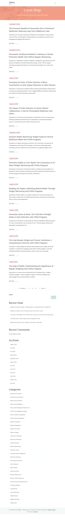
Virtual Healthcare (14, 497)
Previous (22, 293)
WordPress (35, 516)
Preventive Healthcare (15, 462)
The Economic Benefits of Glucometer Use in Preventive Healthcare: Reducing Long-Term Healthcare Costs (32, 30)
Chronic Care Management (16, 409)
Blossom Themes (51, 515)
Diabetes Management (15, 430)
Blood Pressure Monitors (16, 405)
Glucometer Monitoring (15, 444)
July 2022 (12, 388)
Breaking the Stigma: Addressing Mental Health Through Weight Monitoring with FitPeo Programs (30, 194)
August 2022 (13, 384)
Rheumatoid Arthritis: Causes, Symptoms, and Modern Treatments (26, 327)
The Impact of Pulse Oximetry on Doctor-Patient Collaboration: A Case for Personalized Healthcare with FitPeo (32, 115)
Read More (13, 43)
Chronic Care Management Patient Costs (20, 412)
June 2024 (12, 374)
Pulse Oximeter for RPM (16, 465)
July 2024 (12, 370)
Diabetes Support (14, 437)
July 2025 (12, 353)
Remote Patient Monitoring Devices (19, 486)
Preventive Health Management (18, 458)
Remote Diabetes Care (15, 479)
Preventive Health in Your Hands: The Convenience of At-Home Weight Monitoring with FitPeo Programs (32, 168)
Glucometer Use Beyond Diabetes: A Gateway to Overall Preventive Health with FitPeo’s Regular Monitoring (32, 56)
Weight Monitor (14, 500)
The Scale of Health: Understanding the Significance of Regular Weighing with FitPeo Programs (32, 272)
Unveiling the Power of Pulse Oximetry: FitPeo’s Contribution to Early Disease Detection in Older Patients (29, 86)
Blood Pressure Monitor (16, 398)
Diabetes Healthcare (15, 426)
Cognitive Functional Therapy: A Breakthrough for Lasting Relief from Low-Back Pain (30, 312)
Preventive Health (14, 455)
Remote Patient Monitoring (16, 483)
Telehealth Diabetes (15, 490)
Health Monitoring (14, 448)
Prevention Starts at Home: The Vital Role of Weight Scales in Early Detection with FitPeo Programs (31, 220)
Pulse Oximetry (14, 472)
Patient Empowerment (15, 451)
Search (11, 299)
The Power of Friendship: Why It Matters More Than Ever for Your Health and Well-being (31, 319)
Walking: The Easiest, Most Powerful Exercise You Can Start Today (26, 316)
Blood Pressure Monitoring (16, 402)
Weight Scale (13, 508)
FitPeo (12, 2)
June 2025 (12, 356)
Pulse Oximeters (14, 469)
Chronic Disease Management (17, 423)
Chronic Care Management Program (18, 416)
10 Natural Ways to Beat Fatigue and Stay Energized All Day (25, 323)
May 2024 (12, 377)
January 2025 (13, 360)
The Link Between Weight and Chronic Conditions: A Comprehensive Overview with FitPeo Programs (31, 246)
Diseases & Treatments (16, 441)
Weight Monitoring (14, 504)
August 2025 (13, 349)
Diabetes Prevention (15, 433)
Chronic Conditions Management (18, 419)
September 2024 (14, 363)
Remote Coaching (14, 476)
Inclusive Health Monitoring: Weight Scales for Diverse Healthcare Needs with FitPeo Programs (32, 142)
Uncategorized (13, 493)
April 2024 (13, 381)
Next (43, 293)
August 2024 (13, 367)
